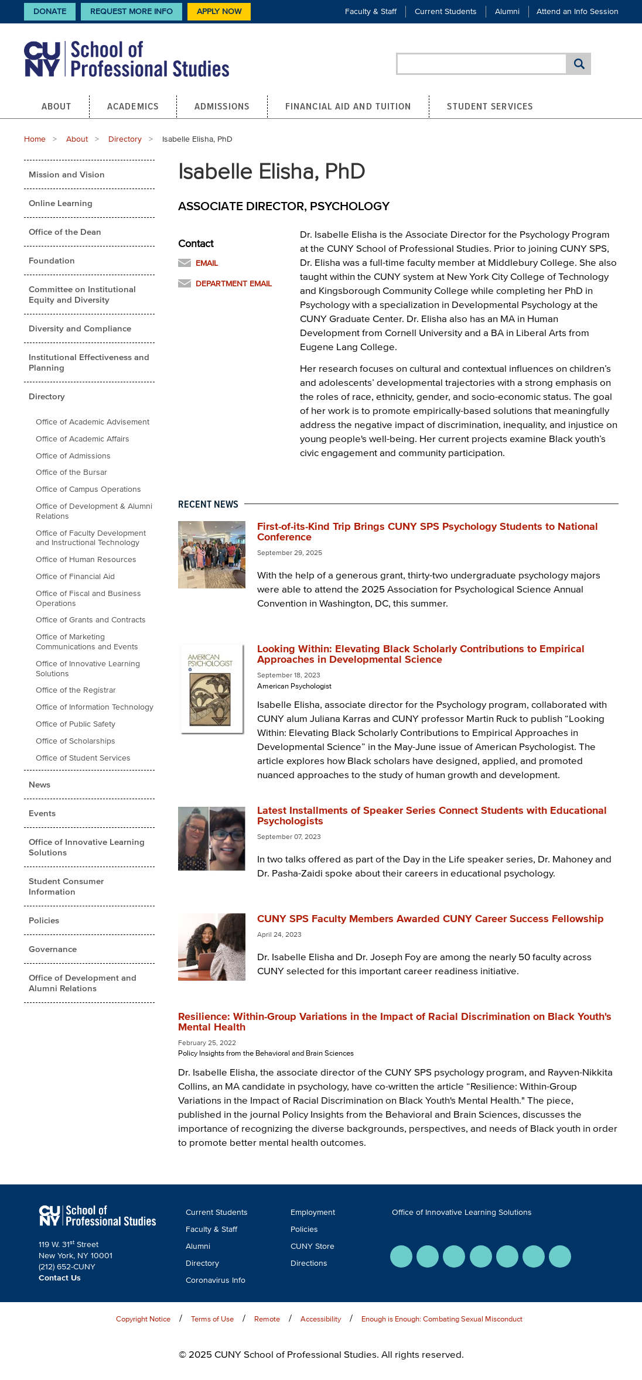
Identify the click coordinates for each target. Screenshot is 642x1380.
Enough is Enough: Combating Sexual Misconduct (442, 1318)
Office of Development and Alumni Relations (82, 982)
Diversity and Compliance (80, 328)
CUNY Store (312, 1246)
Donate (49, 11)
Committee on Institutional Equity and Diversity (82, 294)
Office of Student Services (83, 758)
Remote (267, 1318)
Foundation (52, 260)
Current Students (446, 11)
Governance (53, 949)
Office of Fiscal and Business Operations (88, 598)
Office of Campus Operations (88, 489)
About (57, 106)
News (39, 784)
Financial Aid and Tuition (348, 106)
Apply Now (219, 11)
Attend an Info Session (578, 11)
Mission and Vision (67, 174)
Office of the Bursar (71, 472)
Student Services (490, 106)
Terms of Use (212, 1318)
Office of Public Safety (75, 724)
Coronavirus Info (215, 1280)
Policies (44, 920)
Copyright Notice (143, 1318)
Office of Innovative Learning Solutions (88, 668)
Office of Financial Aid (75, 576)
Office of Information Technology (94, 707)
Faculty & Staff (371, 11)
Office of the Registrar (76, 690)
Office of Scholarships (75, 741)
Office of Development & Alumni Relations (94, 511)
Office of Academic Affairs (82, 438)
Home (35, 139)
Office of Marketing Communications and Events (87, 641)
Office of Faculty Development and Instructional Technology (91, 538)
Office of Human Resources (86, 559)
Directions (309, 1263)
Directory (125, 139)
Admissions (222, 106)
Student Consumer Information (66, 886)
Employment (313, 1212)
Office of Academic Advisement (92, 421)
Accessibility (320, 1318)
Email (207, 263)
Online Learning (61, 203)
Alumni (507, 11)
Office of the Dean (65, 232)
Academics (133, 106)
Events (42, 813)
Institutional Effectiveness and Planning (89, 362)
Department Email (234, 283)
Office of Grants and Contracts (91, 619)
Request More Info (131, 11)
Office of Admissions (73, 455)
